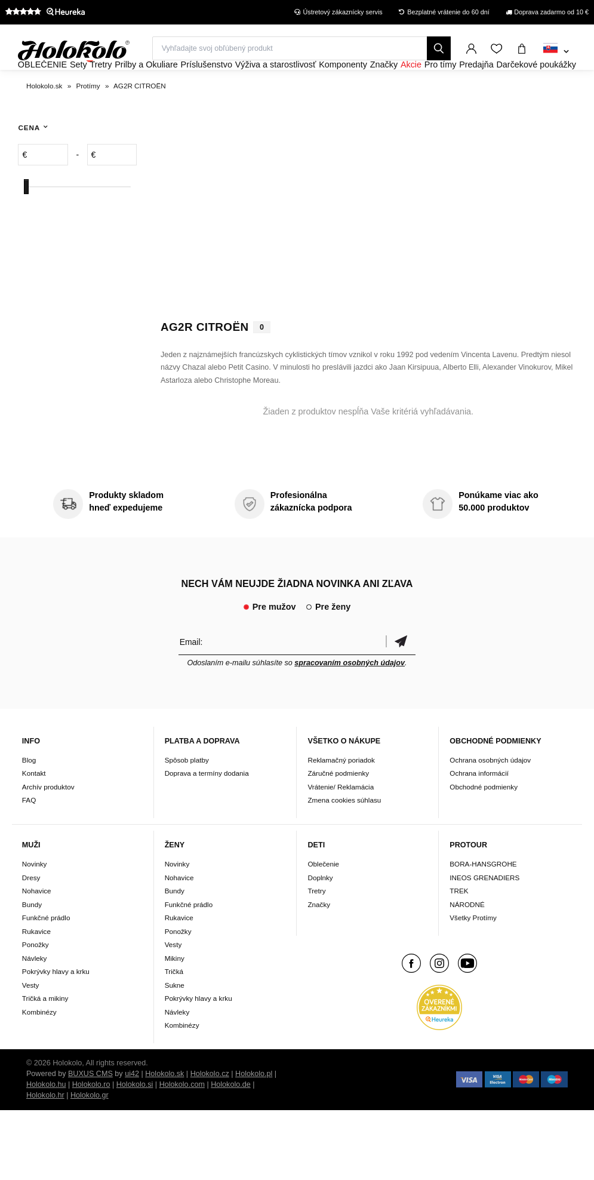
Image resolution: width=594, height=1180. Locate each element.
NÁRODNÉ (467, 937)
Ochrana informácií (479, 806)
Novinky (34, 896)
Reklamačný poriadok (340, 792)
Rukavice (36, 963)
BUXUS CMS (90, 1106)
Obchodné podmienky (484, 819)
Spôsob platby (187, 792)
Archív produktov (48, 819)
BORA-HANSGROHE (483, 896)
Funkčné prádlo (46, 950)
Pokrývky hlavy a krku (56, 1003)
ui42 (132, 1106)
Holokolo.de (231, 1117)
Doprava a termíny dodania (207, 806)
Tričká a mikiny (45, 1030)
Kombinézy (39, 1044)
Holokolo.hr (45, 1127)
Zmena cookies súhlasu (344, 833)
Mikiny (174, 990)
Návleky (34, 990)
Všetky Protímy (473, 950)
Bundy (32, 937)
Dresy (31, 910)
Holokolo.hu (46, 1117)
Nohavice (36, 923)
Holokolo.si (134, 1117)
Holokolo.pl (253, 1106)
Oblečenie (323, 896)
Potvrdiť (401, 673)
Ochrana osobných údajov (490, 792)
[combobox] (556, 52)
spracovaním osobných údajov (349, 695)
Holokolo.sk (164, 1106)
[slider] (26, 218)
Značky (318, 937)
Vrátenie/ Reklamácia (340, 819)
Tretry (316, 923)
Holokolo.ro (91, 1117)
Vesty (30, 1017)
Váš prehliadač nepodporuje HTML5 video (368, 237)
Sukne (174, 1017)
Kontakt (34, 806)
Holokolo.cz (209, 1106)
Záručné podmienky (338, 806)
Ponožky (35, 977)
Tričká (174, 1003)
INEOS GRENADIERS (484, 910)
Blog (29, 792)
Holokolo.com (182, 1117)
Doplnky (320, 910)
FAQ (29, 833)
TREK (459, 923)
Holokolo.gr (89, 1127)
